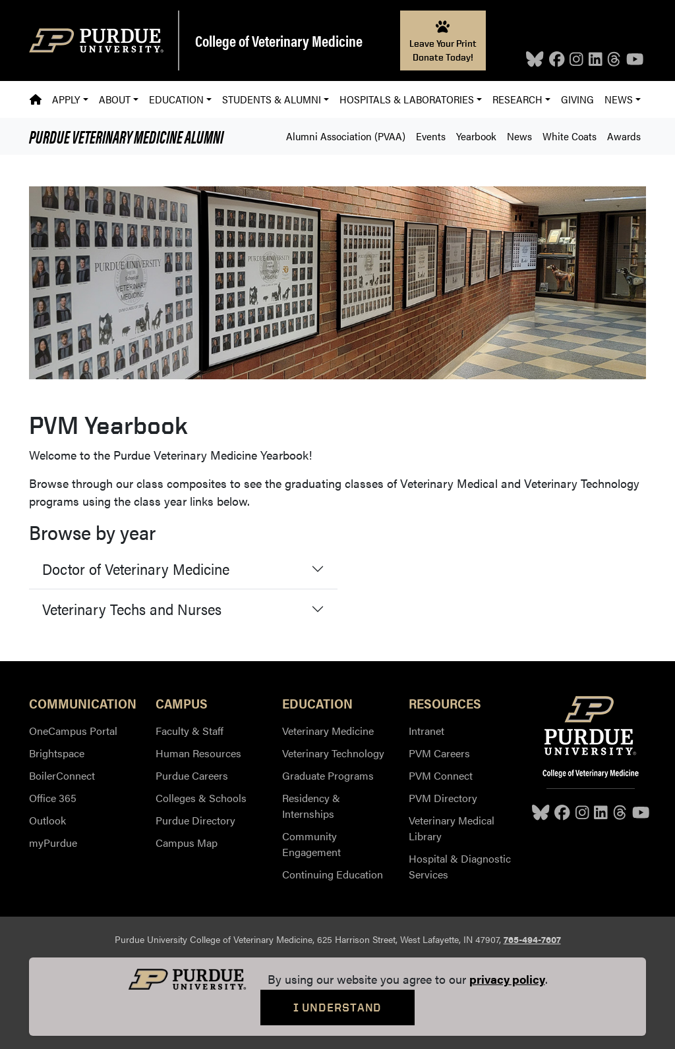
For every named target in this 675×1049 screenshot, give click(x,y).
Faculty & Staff (189, 730)
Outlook (47, 820)
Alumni (126, 136)
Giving (577, 99)
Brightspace (56, 753)
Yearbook (476, 136)
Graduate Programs (328, 775)
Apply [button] (66, 99)
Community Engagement (311, 843)
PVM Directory (443, 797)
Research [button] (517, 99)
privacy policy (507, 979)
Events (431, 136)
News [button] (618, 99)
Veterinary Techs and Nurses (131, 609)
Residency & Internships (311, 805)
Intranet (426, 730)
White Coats (570, 136)
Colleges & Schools (201, 797)
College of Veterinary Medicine (279, 40)
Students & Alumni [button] (271, 99)
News (519, 136)
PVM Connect (441, 775)
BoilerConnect (62, 775)
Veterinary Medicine (328, 730)
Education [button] (176, 99)
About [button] (115, 99)
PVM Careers (439, 753)
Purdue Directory (195, 820)
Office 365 (52, 797)
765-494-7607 (532, 939)
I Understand (337, 1007)
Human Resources (198, 753)
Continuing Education (332, 874)
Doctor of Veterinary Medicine (135, 568)
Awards (624, 136)
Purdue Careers (192, 775)
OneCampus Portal (73, 730)
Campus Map (187, 842)
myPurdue (53, 842)
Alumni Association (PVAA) (345, 136)
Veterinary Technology (333, 753)
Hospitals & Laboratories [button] (406, 99)
